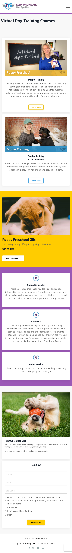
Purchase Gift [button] (13, 258)
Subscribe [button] (36, 522)
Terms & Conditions (46, 543)
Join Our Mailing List (26, 543)
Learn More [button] (36, 107)
